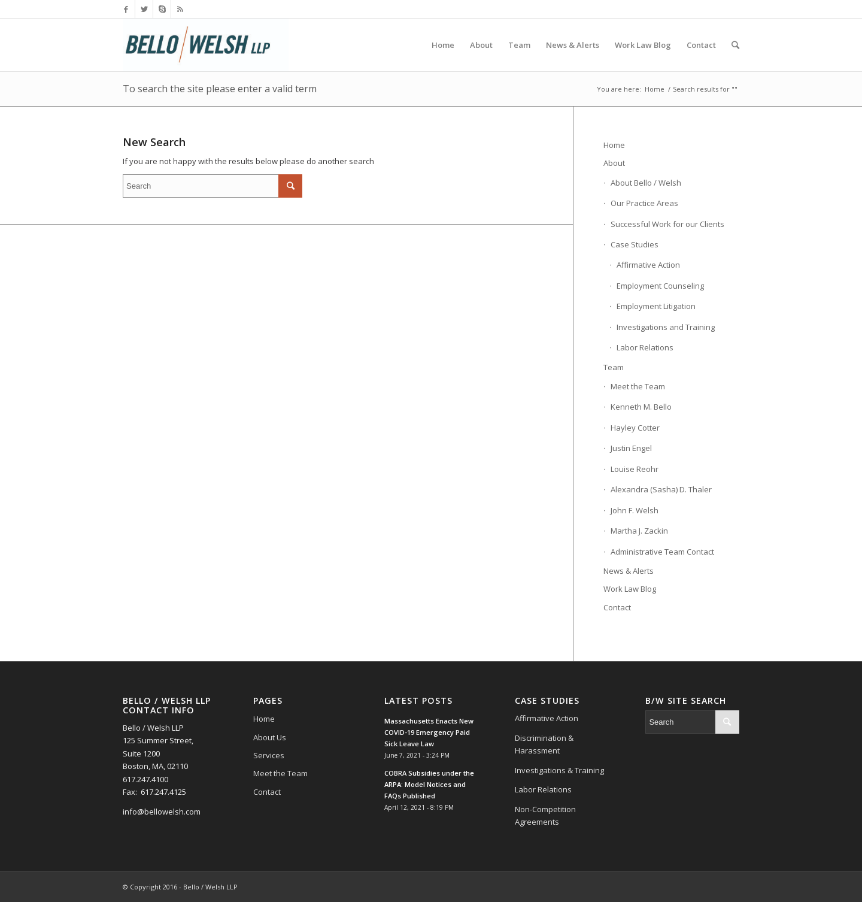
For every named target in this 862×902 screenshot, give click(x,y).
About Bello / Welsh (646, 182)
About (614, 163)
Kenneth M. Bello (641, 406)
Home (654, 88)
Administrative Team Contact (662, 551)
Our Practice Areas (644, 203)
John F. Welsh (634, 510)
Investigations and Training (666, 327)
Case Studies (634, 244)
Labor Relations (645, 347)
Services (268, 755)
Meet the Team (638, 386)
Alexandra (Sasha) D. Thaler (661, 489)
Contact (617, 607)
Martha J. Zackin (639, 530)
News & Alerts (628, 570)
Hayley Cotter (635, 427)
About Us (269, 737)
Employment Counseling (660, 285)
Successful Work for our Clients (667, 224)
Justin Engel (631, 448)
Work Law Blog (629, 588)
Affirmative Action (648, 264)
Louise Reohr (634, 469)
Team (613, 367)
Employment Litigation (656, 306)
